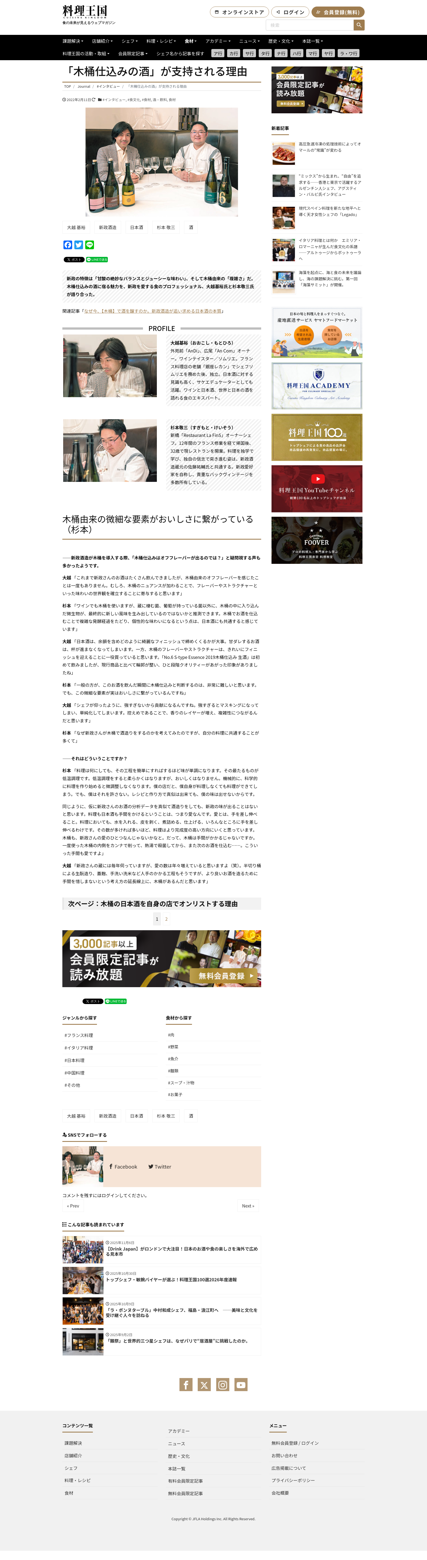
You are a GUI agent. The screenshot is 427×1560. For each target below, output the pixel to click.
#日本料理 (74, 1060)
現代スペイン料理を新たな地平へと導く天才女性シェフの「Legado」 (330, 211)
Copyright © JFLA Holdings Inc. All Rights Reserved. (214, 1528)
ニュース (248, 41)
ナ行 (281, 53)
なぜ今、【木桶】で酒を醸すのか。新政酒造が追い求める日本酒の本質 (152, 311)
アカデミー (216, 41)
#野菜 (173, 1047)
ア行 (217, 53)
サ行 (249, 53)
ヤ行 (328, 53)
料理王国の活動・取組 (84, 53)
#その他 (72, 1085)
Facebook (128, 1170)
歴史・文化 (279, 41)
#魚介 (173, 1060)
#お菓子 (176, 1097)
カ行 (233, 53)
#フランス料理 (79, 1035)
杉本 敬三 (166, 227)
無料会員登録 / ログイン (295, 1452)
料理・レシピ (160, 41)
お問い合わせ (285, 1464)
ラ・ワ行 (348, 53)
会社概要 (280, 1502)
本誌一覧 (311, 41)
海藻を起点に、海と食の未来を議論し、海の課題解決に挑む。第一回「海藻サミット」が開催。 (330, 278)
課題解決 (71, 41)
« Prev (73, 1208)
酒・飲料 (160, 99)
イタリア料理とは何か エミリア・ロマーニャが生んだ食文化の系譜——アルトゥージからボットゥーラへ (330, 249)
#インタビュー (114, 99)
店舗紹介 (100, 41)
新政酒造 (108, 227)
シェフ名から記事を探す (180, 53)
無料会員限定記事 (185, 1502)
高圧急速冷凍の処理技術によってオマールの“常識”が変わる (330, 147)
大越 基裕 (76, 227)
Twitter (176, 1170)
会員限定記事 (131, 53)
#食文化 (133, 99)
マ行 (312, 53)
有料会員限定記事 (185, 1490)
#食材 (146, 99)
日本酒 (136, 227)
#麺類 (173, 1072)
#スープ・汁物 (182, 1085)
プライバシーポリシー (293, 1489)
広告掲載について (289, 1477)
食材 (189, 41)
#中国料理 (74, 1072)
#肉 (171, 1035)
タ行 (265, 53)
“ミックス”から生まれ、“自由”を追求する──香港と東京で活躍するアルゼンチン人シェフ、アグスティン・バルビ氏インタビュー (330, 185)
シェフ (128, 41)
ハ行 (296, 53)
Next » (248, 1208)
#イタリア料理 (79, 1047)
